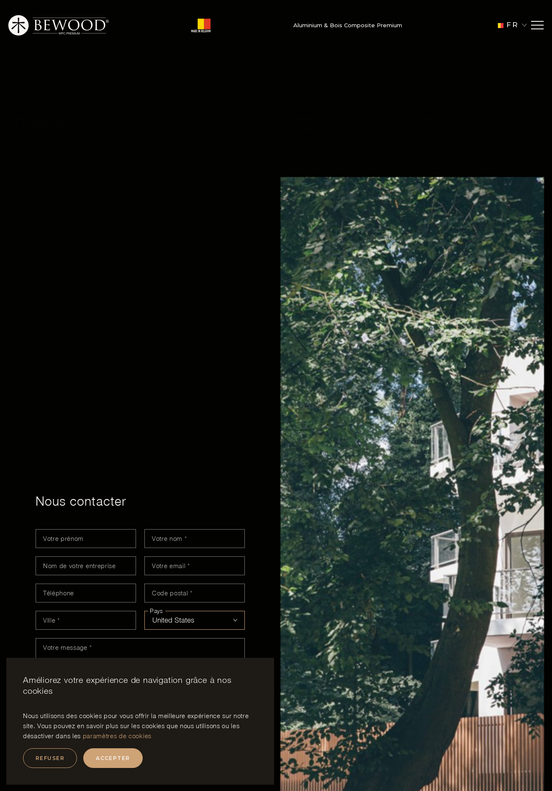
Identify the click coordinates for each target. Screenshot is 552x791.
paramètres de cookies (117, 735)
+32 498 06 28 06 (437, 109)
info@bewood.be (444, 97)
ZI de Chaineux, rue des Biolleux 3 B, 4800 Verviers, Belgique (302, 108)
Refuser (50, 758)
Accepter (113, 758)
